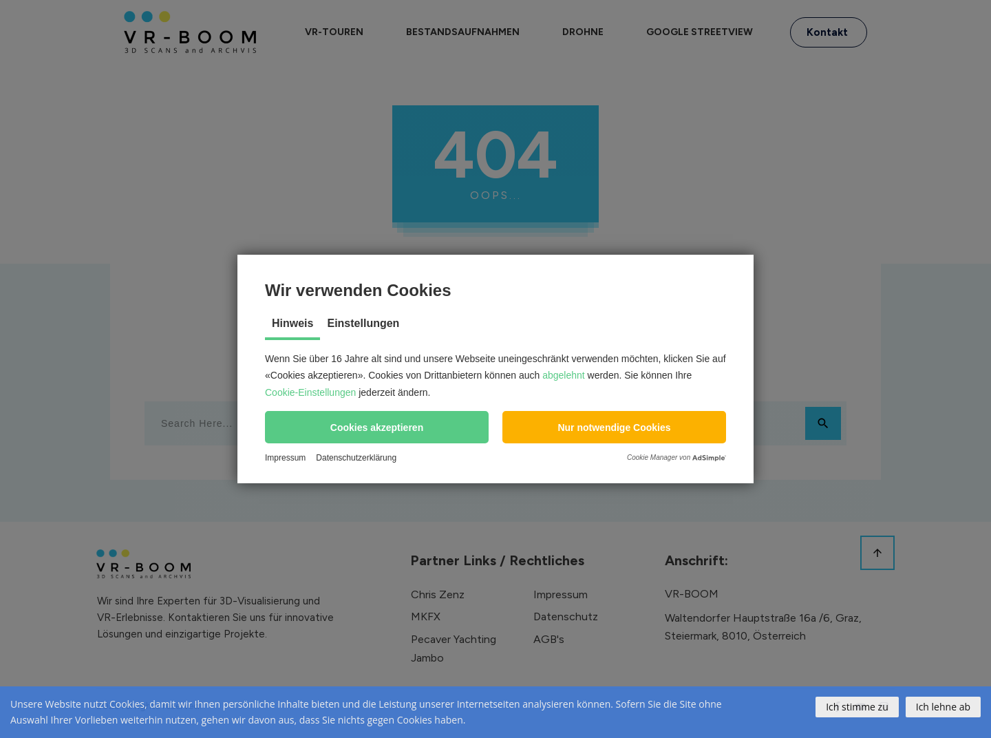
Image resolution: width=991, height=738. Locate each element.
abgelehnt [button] (563, 375)
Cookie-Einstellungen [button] (310, 392)
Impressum (285, 458)
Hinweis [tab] (292, 323)
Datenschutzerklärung (356, 458)
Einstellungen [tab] (363, 323)
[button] (377, 427)
